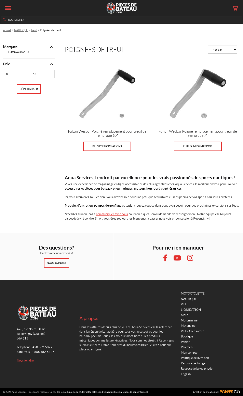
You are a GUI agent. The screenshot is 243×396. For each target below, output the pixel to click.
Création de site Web (204, 392)
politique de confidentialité (77, 392)
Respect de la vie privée (197, 368)
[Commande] (222, 50)
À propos (88, 318)
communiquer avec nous (112, 214)
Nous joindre (56, 262)
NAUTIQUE (21, 30)
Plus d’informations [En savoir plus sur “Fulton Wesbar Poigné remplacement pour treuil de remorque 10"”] (107, 146)
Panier (185, 342)
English (186, 374)
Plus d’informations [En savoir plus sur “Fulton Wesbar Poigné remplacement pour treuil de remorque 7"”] (197, 146)
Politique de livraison (195, 358)
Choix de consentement (135, 392)
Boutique (187, 336)
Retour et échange (193, 363)
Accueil (7, 30)
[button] (8, 8)
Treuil (34, 30)
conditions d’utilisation (109, 392)
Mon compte (189, 352)
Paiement (187, 347)
